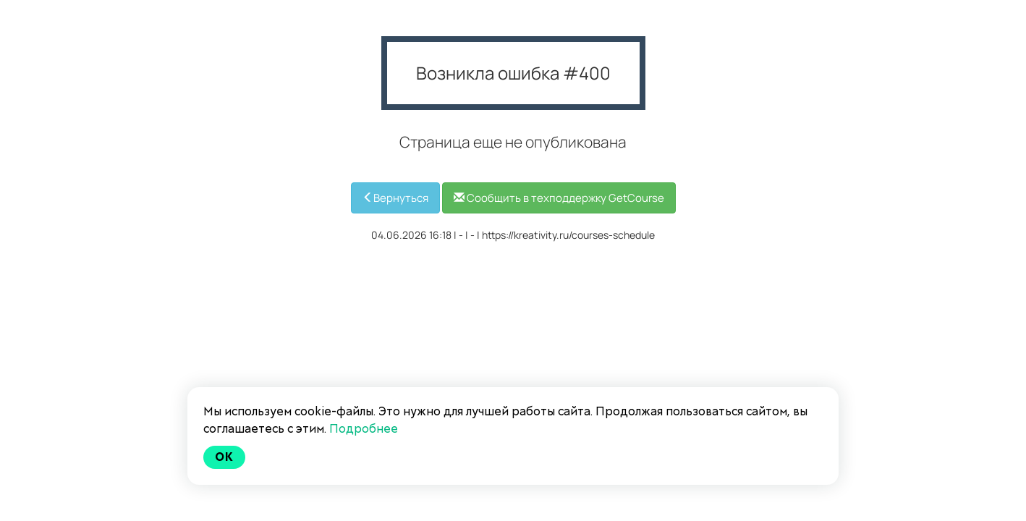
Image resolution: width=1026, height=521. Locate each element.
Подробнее (363, 428)
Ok (224, 457)
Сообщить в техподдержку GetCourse (559, 198)
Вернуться (395, 198)
